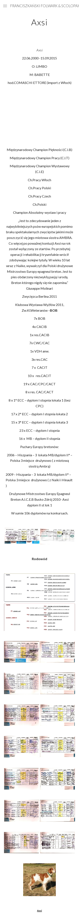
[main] (39, 22)
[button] (5, 6)
